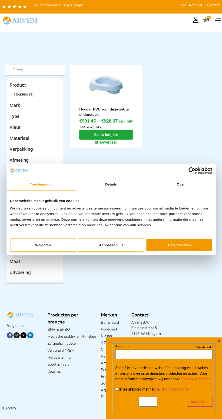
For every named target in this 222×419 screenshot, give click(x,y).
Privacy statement (196, 379)
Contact (213, 5)
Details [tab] (111, 184)
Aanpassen (111, 245)
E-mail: (122, 347)
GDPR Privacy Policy (172, 389)
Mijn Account (191, 5)
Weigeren (43, 245)
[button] (218, 21)
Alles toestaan (179, 245)
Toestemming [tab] (41, 184)
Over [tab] (181, 184)
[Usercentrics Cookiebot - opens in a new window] (192, 170)
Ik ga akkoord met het (152, 389)
